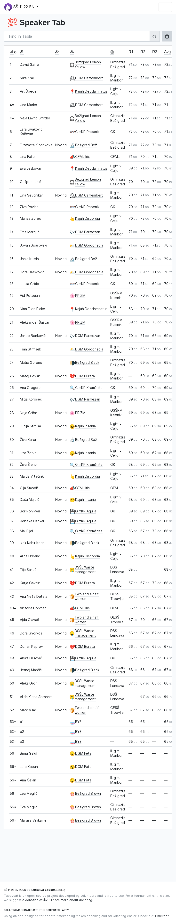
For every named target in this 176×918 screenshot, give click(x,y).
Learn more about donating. (72, 900)
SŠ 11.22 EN (20, 7)
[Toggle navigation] (165, 7)
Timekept (161, 916)
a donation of (35, 900)
